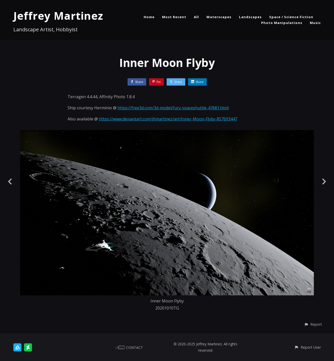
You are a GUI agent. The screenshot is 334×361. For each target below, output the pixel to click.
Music (315, 22)
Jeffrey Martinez (58, 15)
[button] (313, 324)
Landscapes (250, 17)
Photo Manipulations (281, 22)
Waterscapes (218, 17)
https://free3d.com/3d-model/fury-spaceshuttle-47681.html (173, 108)
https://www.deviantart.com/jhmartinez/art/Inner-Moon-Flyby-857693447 (168, 119)
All (196, 17)
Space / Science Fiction (291, 17)
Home (149, 17)
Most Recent (174, 17)
